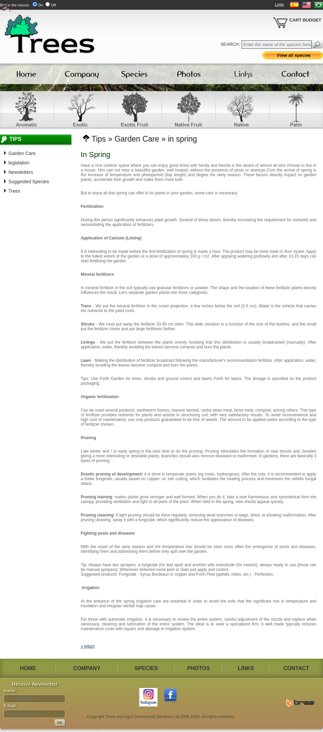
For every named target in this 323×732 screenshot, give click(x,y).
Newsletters (20, 172)
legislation (18, 162)
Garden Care (22, 153)
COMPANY (87, 668)
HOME (28, 668)
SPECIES (146, 668)
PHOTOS (198, 668)
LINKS (246, 668)
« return (88, 646)
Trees (14, 191)
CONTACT (296, 668)
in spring (182, 138)
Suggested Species (28, 181)
